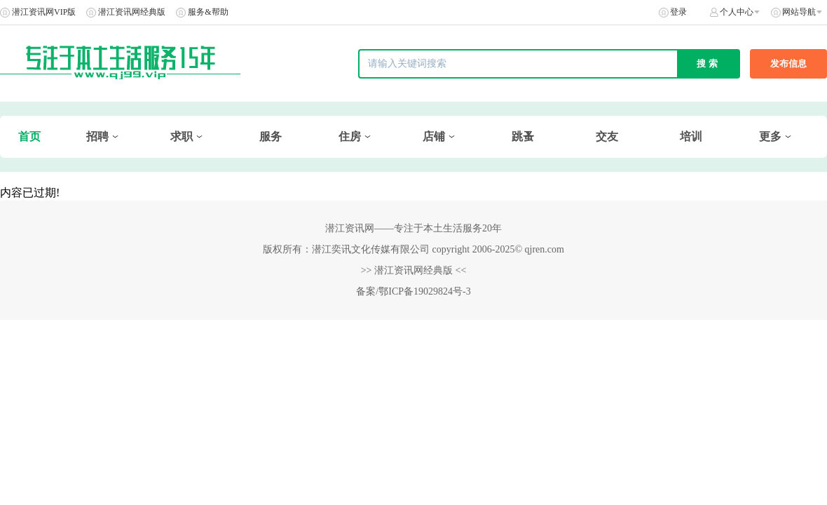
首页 (29, 136)
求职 (181, 136)
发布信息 (788, 63)
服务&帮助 (208, 12)
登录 (678, 12)
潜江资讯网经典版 (131, 12)
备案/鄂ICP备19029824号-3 (413, 291)
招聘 (97, 136)
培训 (691, 136)
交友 (607, 136)
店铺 (434, 136)
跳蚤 (523, 136)
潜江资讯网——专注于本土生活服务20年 (413, 228)
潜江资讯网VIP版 (44, 12)
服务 (270, 136)
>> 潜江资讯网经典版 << (414, 270)
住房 (350, 136)
